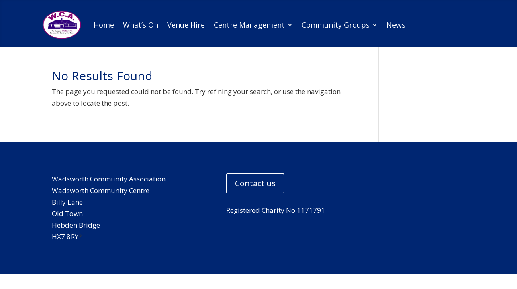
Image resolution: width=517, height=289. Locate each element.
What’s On (140, 25)
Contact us (255, 183)
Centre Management (249, 25)
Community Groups (336, 25)
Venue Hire (186, 25)
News (395, 25)
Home (104, 25)
